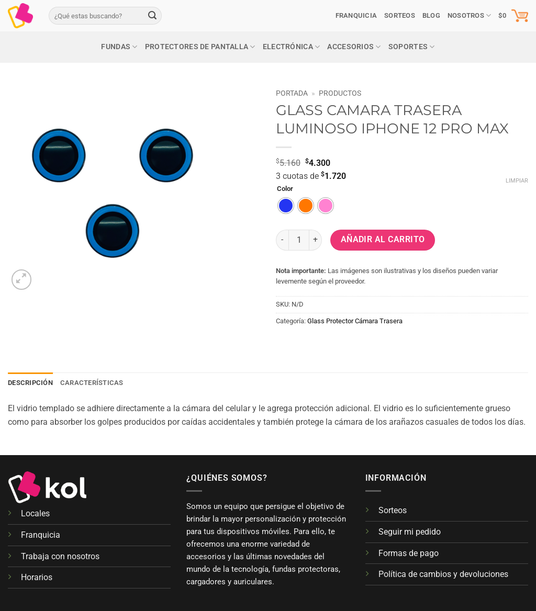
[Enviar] (152, 16)
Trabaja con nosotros (60, 556)
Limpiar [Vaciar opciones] (517, 180)
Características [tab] (92, 383)
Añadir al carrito (383, 239)
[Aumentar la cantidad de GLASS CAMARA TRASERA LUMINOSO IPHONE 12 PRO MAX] (315, 240)
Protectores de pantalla (200, 47)
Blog (431, 15)
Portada (292, 93)
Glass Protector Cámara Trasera (355, 321)
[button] (513, 15)
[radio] (286, 205)
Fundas (119, 47)
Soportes (411, 47)
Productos (340, 93)
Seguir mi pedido (409, 532)
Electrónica (291, 47)
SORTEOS (399, 15)
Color (285, 189)
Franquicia (356, 15)
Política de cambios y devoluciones (443, 574)
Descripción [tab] (30, 383)
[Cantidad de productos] (298, 240)
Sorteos (392, 510)
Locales (35, 513)
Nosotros (470, 15)
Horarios (36, 577)
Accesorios (354, 47)
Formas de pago (408, 553)
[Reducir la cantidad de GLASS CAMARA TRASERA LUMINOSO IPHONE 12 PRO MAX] (282, 240)
